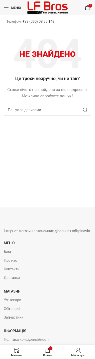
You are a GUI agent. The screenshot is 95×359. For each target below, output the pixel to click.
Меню (9, 243)
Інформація (15, 331)
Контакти (12, 269)
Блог (8, 252)
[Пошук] (47, 110)
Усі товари (12, 300)
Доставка (12, 278)
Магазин (12, 291)
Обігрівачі (12, 309)
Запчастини (14, 317)
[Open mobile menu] (12, 8)
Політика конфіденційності (26, 340)
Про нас (10, 260)
